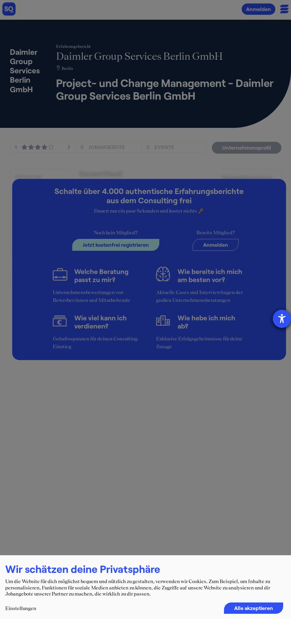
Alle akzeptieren (253, 608)
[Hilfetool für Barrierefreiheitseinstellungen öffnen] (282, 319)
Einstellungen (20, 608)
